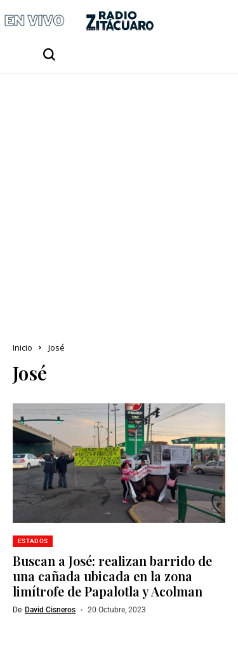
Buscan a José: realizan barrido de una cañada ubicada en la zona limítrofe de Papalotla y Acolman (112, 576)
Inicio (22, 347)
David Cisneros (50, 609)
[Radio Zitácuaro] (120, 20)
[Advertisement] (119, 199)
